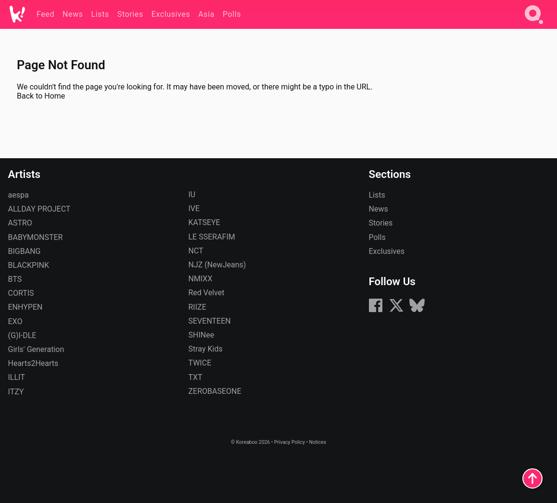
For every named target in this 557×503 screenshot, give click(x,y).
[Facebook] (375, 310)
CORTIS (21, 293)
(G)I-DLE (22, 335)
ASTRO (20, 222)
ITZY (16, 391)
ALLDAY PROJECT (39, 209)
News (378, 209)
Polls (377, 237)
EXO (15, 321)
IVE (194, 208)
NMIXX (201, 278)
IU (192, 194)
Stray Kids (206, 348)
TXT (196, 377)
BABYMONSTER (35, 237)
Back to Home (41, 96)
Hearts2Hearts (33, 363)
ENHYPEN (25, 307)
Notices (317, 442)
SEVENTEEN (210, 321)
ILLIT (16, 377)
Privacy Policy (289, 442)
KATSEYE (204, 222)
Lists (377, 195)
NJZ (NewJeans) (217, 264)
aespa (18, 195)
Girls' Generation (36, 349)
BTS (15, 279)
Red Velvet (207, 292)
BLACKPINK (28, 265)
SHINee (202, 335)
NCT (196, 250)
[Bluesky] (417, 310)
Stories (381, 222)
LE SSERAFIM (212, 236)
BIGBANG (24, 251)
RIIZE (197, 307)
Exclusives (387, 251)
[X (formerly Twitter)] (396, 310)
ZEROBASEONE (215, 391)
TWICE (200, 362)
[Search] (533, 25)
